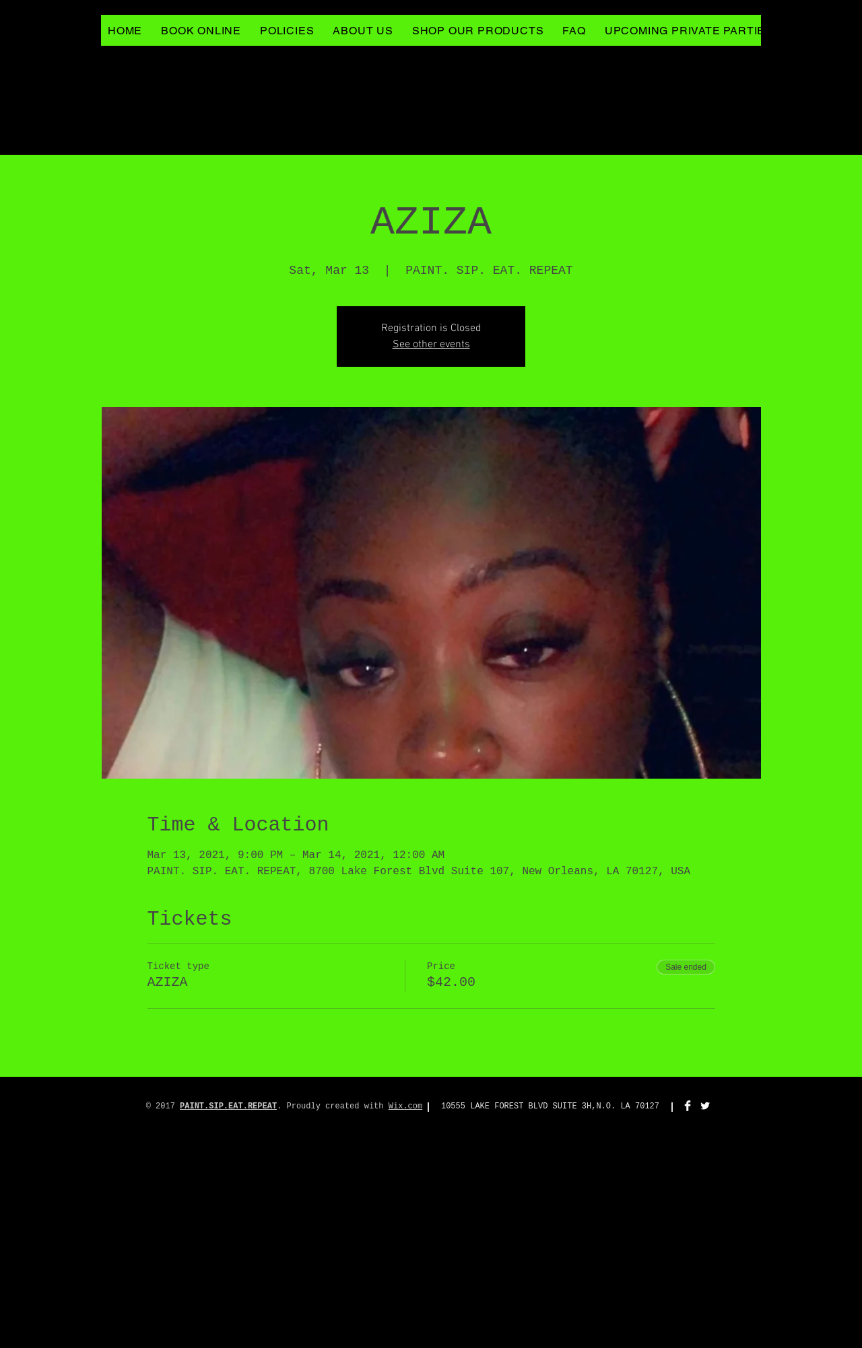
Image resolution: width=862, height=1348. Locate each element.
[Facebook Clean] (687, 1105)
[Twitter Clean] (705, 1105)
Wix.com (405, 1106)
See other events (431, 344)
